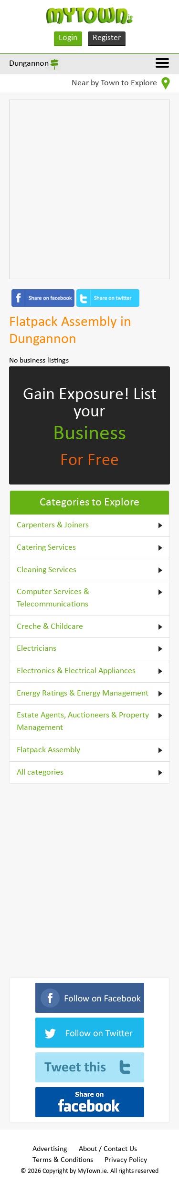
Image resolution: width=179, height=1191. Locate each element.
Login (68, 37)
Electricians (36, 648)
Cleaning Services (46, 570)
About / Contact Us (108, 1149)
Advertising (49, 1149)
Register (107, 37)
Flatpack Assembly (48, 750)
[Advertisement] (89, 189)
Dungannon (29, 63)
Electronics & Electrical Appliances (76, 671)
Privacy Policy (126, 1160)
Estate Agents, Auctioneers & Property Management (83, 721)
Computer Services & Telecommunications (53, 598)
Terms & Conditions (62, 1160)
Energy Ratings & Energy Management (82, 693)
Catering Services (46, 547)
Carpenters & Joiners (53, 525)
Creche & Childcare (50, 626)
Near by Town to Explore (121, 83)
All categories (40, 772)
